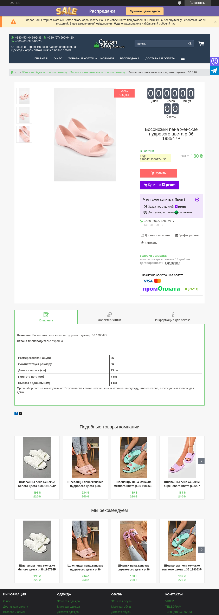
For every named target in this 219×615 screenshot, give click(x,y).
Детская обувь (120, 612)
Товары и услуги (81, 58)
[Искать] (190, 44)
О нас (58, 58)
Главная (40, 58)
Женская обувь (121, 601)
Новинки (107, 58)
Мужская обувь (121, 606)
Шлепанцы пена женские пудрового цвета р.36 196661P (85, 484)
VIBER (169, 601)
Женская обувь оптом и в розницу (44, 72)
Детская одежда (68, 612)
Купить (160, 173)
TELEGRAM (173, 606)
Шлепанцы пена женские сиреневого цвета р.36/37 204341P (182, 484)
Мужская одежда (68, 606)
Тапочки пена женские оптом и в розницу (97, 72)
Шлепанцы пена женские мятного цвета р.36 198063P (134, 484)
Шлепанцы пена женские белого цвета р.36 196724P (37, 484)
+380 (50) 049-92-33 (178, 612)
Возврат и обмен (14, 612)
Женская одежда (68, 601)
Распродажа (129, 58)
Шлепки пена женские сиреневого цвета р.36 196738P (134, 568)
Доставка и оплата (160, 58)
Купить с (161, 185)
